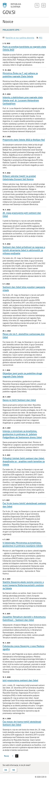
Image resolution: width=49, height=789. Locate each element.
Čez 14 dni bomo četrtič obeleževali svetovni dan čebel (24, 505)
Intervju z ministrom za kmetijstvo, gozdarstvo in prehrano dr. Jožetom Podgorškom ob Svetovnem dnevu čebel (22, 434)
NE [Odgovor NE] (13, 770)
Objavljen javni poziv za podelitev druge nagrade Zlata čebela (22, 375)
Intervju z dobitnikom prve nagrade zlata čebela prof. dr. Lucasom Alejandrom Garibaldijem (23, 100)
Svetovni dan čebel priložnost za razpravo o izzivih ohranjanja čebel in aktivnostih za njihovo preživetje (24, 250)
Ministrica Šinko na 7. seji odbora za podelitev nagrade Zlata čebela (20, 75)
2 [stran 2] (16, 756)
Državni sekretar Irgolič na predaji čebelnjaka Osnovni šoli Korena (19, 178)
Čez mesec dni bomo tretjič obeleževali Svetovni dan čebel (22, 723)
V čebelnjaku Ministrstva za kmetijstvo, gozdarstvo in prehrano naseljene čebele (23, 544)
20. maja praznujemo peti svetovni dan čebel (22, 214)
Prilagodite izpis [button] (12, 29)
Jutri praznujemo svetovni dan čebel (20, 680)
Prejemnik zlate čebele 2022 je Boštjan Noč (24, 139)
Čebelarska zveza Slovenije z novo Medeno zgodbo (23, 648)
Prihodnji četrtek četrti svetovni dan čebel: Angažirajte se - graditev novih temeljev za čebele (24, 461)
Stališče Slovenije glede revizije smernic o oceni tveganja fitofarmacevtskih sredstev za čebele (23, 585)
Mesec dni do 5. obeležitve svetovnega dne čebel (24, 335)
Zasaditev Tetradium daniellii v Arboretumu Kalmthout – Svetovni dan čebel (24, 618)
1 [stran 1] (12, 756)
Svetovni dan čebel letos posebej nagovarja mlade (24, 289)
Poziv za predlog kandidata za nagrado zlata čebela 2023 (24, 48)
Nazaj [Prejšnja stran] (6, 756)
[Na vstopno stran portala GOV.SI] (13, 9)
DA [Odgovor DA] (5, 770)
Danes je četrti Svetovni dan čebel (19, 399)
